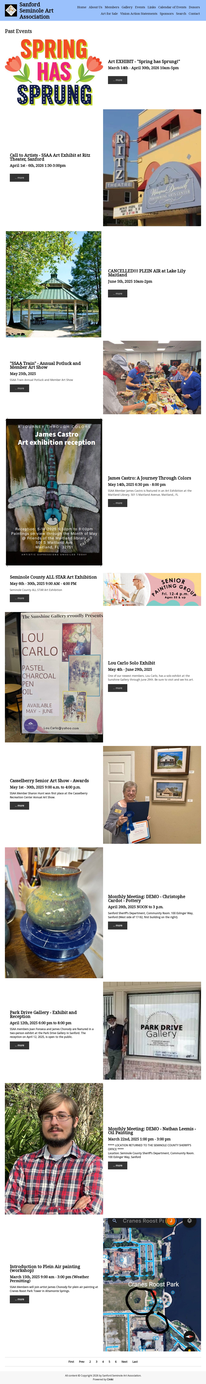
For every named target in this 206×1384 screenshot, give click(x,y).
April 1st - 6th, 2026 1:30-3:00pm (38, 165)
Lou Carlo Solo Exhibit (131, 663)
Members (112, 7)
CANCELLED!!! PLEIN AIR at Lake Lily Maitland (146, 273)
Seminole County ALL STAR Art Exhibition (53, 577)
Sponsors (167, 13)
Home (81, 7)
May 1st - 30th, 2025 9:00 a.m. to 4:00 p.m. (45, 787)
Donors (194, 7)
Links (152, 7)
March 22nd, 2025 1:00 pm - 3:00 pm (139, 1139)
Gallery (127, 7)
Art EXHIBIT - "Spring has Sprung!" (144, 61)
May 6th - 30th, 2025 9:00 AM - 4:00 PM (43, 583)
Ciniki (110, 1379)
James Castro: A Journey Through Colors (149, 478)
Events (140, 7)
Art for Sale (109, 13)
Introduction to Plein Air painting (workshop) (45, 1268)
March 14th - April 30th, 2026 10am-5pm (143, 67)
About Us (95, 7)
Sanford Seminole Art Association (36, 10)
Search (181, 13)
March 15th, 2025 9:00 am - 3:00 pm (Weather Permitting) (49, 1278)
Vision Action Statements (138, 13)
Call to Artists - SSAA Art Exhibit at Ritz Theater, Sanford (50, 157)
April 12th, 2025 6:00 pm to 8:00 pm (40, 1022)
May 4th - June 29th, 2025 (130, 669)
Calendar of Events (172, 7)
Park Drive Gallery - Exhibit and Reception (43, 1014)
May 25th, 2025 (23, 373)
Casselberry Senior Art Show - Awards (49, 780)
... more (117, 80)
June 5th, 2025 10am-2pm (130, 281)
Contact (194, 13)
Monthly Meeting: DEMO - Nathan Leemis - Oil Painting (152, 1131)
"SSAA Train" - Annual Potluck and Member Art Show (45, 365)
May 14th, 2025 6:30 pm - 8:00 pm (137, 484)
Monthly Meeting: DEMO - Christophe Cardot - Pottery (146, 898)
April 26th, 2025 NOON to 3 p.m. (135, 906)
